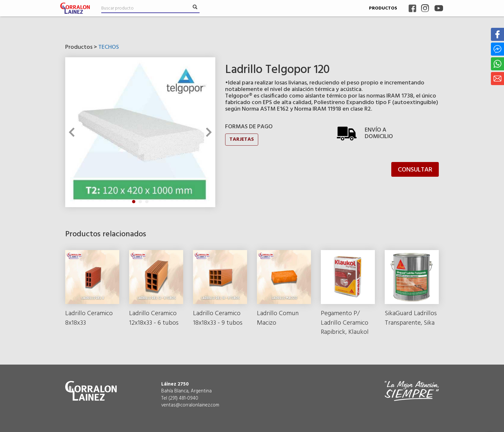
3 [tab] (146, 201)
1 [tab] (133, 201)
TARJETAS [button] (241, 139)
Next (206, 132)
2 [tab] (140, 201)
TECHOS (108, 47)
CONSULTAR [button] (415, 170)
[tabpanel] (140, 132)
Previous (73, 132)
